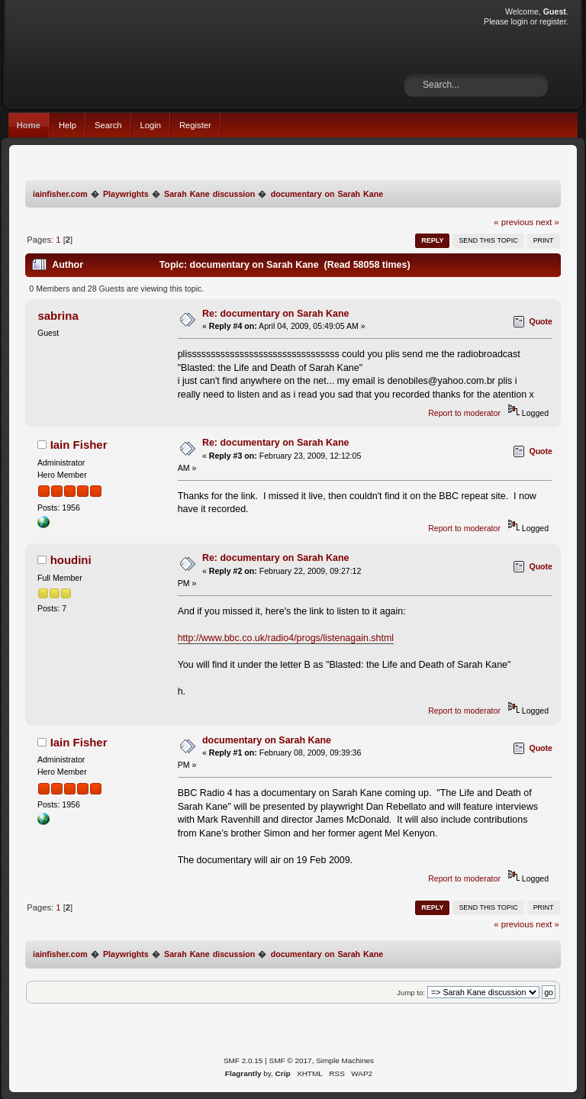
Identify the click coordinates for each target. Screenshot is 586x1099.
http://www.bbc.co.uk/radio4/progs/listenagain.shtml (286, 638)
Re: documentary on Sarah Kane (275, 313)
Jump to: (411, 992)
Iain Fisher (79, 444)
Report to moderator (464, 412)
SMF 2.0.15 (243, 1060)
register (552, 21)
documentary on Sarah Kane (266, 740)
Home (28, 125)
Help (67, 125)
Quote (540, 321)
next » (547, 222)
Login (150, 125)
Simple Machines (345, 1060)
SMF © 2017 (290, 1060)
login (518, 21)
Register (195, 125)
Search (108, 125)
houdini (71, 559)
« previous (513, 222)
